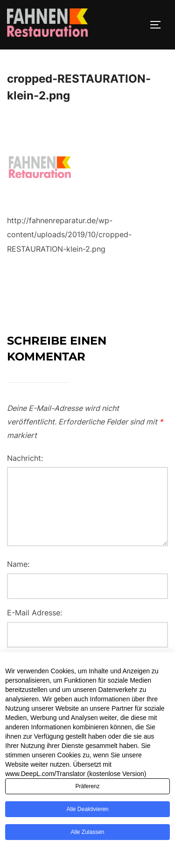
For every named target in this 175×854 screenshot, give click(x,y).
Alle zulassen (87, 845)
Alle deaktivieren (87, 822)
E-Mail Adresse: (34, 612)
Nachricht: (25, 458)
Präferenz (87, 800)
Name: (18, 564)
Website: (22, 661)
